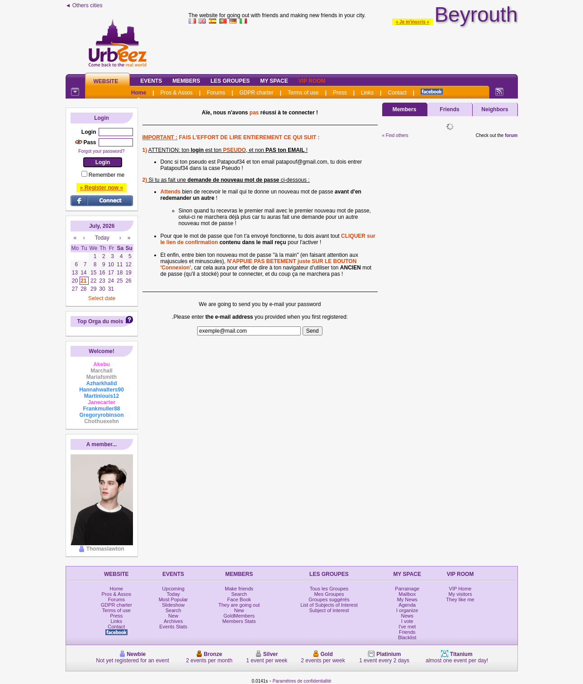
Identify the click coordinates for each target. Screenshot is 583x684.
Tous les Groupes (329, 588)
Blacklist (407, 637)
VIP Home (460, 588)
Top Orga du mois (100, 321)
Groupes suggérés (329, 599)
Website (106, 81)
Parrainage (407, 588)
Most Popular (173, 599)
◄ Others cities (84, 5)
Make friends (239, 588)
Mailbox (407, 594)
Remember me (106, 175)
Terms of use (303, 93)
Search (173, 610)
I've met (407, 626)
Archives (173, 621)
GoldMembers (239, 615)
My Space (274, 81)
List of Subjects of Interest (329, 605)
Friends (449, 109)
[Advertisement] (353, 47)
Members (186, 81)
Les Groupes (230, 81)
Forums (216, 93)
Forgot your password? (101, 151)
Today (173, 594)
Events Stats (173, 626)
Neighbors (494, 109)
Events (151, 81)
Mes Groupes (329, 594)
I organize (407, 610)
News (407, 615)
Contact (397, 93)
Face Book (239, 599)
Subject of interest (329, 610)
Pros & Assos (177, 93)
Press (340, 93)
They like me (460, 599)
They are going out (239, 605)
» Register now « (101, 187)
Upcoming (173, 588)
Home (138, 93)
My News (407, 599)
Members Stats (239, 621)
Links (367, 93)
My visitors (460, 594)
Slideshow (173, 605)
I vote (407, 621)
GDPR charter (256, 93)
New (173, 615)
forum (511, 135)
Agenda (407, 605)
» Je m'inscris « (412, 21)
